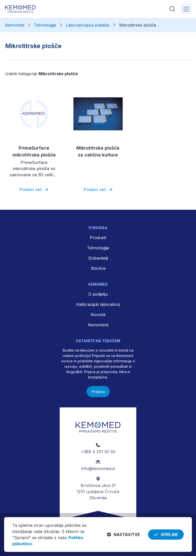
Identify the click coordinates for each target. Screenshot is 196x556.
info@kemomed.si (98, 468)
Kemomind (98, 324)
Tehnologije (98, 247)
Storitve (98, 268)
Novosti (98, 314)
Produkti (98, 237)
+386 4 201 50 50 (98, 451)
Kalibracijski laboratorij (98, 304)
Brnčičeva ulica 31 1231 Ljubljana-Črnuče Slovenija (98, 491)
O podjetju (98, 294)
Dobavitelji (98, 258)
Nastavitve (123, 534)
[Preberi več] (34, 189)
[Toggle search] (172, 9)
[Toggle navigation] (186, 9)
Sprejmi (166, 534)
